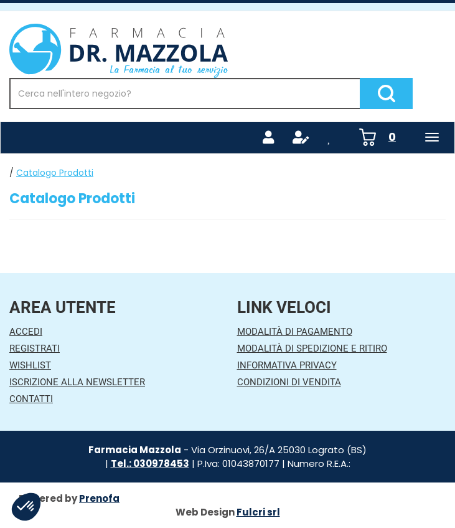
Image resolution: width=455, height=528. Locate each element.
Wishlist (30, 365)
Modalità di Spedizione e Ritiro (312, 348)
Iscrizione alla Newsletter (77, 382)
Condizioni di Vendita (289, 382)
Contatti (31, 399)
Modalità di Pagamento (294, 331)
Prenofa (99, 498)
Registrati (34, 348)
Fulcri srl (258, 512)
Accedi (25, 331)
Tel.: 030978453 (150, 463)
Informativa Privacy (287, 365)
